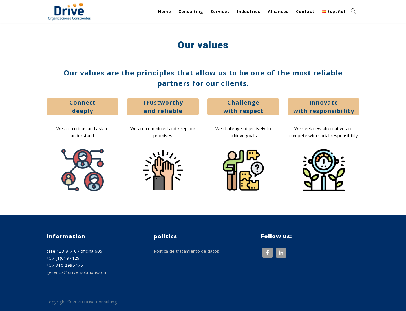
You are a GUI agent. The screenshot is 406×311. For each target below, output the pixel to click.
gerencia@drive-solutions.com (77, 272)
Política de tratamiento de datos (186, 251)
